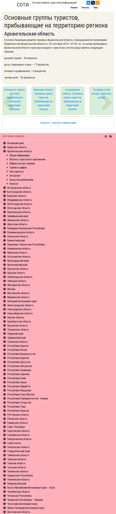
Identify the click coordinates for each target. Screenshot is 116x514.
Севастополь (14, 443)
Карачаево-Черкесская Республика (26, 244)
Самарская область (17, 422)
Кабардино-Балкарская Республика (26, 228)
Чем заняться (16, 171)
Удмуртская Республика (20, 475)
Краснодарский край (18, 260)
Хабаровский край (16, 483)
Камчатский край (16, 240)
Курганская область (17, 268)
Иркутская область (17, 224)
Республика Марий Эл (19, 386)
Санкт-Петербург (16, 426)
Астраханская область (19, 187)
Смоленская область (18, 447)
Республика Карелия (18, 374)
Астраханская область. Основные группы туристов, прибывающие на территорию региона (72, 99)
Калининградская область (21, 232)
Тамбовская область (18, 455)
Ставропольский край (18, 451)
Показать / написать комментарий (58, 122)
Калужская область (17, 236)
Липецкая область (16, 281)
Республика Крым (16, 382)
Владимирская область (19, 199)
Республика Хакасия (18, 410)
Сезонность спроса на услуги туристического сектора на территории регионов (14, 99)
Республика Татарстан (19, 402)
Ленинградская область (19, 276)
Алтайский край (15, 143)
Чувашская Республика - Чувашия (25, 499)
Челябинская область (18, 491)
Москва (11, 289)
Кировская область (17, 252)
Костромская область (19, 256)
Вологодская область (18, 208)
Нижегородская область (20, 305)
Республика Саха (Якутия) (21, 394)
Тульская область (16, 467)
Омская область (15, 317)
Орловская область (17, 325)
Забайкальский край (17, 216)
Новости (13, 183)
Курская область (16, 272)
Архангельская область (19, 151)
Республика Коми (16, 378)
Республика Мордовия (19, 390)
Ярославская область (18, 512)
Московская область (18, 293)
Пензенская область (18, 329)
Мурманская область (18, 297)
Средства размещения (21, 179)
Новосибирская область (20, 313)
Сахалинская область (18, 435)
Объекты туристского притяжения (27, 159)
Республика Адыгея (17, 345)
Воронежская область (19, 212)
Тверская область (16, 459)
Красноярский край (17, 264)
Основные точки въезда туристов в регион (101, 93)
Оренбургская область (19, 321)
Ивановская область (18, 220)
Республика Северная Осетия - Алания (27, 398)
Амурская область (17, 147)
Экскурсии (14, 175)
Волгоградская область (19, 204)
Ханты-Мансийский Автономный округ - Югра (31, 487)
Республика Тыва (16, 406)
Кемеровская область (19, 248)
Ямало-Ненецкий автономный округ (26, 507)
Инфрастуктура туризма (22, 163)
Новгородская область (19, 309)
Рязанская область (17, 418)
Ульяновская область (18, 479)
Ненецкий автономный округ (22, 301)
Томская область (16, 463)
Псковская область (17, 341)
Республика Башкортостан (21, 353)
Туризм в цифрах (18, 167)
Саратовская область (18, 430)
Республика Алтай (17, 349)
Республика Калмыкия (19, 370)
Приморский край (16, 337)
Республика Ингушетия (19, 366)
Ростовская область (18, 414)
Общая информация (19, 155)
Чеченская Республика (19, 495)
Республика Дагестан (18, 362)
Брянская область (16, 195)
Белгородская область (19, 191)
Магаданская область (18, 285)
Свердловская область (19, 439)
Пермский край (15, 333)
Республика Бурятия (18, 358)
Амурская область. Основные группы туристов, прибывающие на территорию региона (44, 99)
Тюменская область (17, 471)
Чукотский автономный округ (22, 503)
